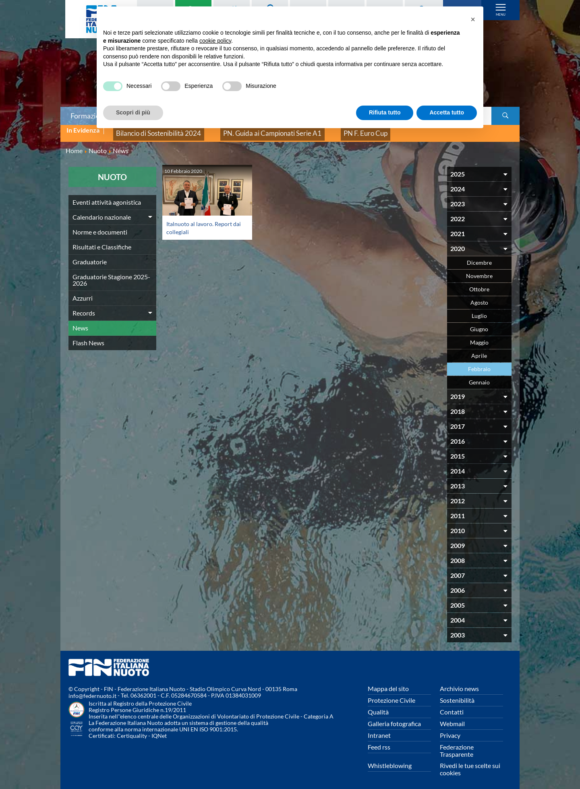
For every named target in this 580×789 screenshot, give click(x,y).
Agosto (479, 296)
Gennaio (479, 376)
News (80, 322)
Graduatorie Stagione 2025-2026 (111, 274)
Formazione (89, 115)
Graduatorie (89, 256)
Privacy (450, 729)
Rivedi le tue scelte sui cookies (470, 763)
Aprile (479, 350)
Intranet (379, 729)
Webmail (452, 718)
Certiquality (132, 730)
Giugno (479, 323)
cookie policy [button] (215, 40)
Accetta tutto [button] (446, 112)
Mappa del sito (388, 683)
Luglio (479, 310)
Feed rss (379, 741)
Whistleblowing (390, 760)
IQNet (159, 730)
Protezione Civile (391, 694)
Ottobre (479, 283)
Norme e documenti (99, 226)
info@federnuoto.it (92, 690)
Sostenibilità (457, 694)
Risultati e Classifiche (101, 241)
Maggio (479, 336)
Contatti (452, 706)
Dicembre (479, 256)
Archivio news (459, 683)
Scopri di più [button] (133, 112)
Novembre (479, 270)
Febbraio (479, 363)
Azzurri (82, 292)
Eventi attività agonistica (106, 196)
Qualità (378, 706)
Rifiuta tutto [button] (385, 112)
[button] (472, 19)
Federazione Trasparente (457, 744)
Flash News (88, 337)
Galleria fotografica (394, 718)
